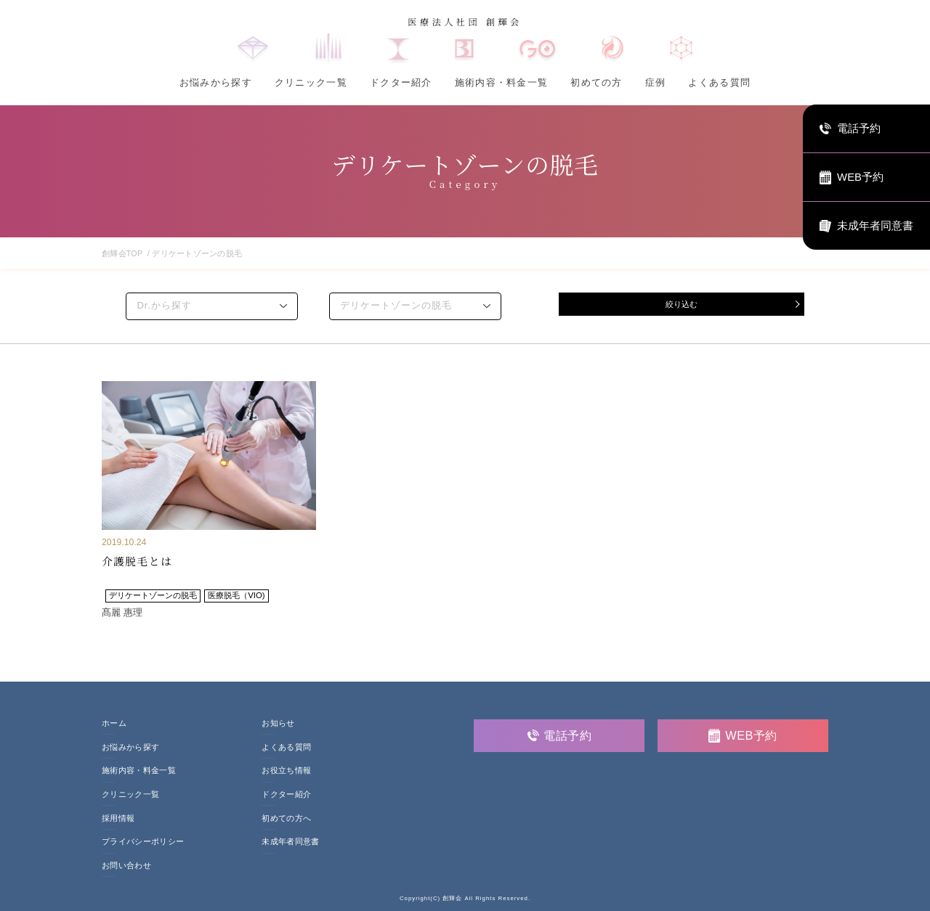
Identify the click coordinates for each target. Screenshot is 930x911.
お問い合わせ (126, 866)
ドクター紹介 (401, 82)
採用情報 (118, 818)
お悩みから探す (215, 82)
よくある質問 (719, 82)
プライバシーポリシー (143, 842)
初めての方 (596, 82)
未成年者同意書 (290, 842)
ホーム (114, 723)
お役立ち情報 (286, 771)
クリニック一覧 (311, 82)
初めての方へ (286, 818)
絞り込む (681, 305)
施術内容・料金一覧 (502, 82)
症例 (655, 82)
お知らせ (278, 723)
